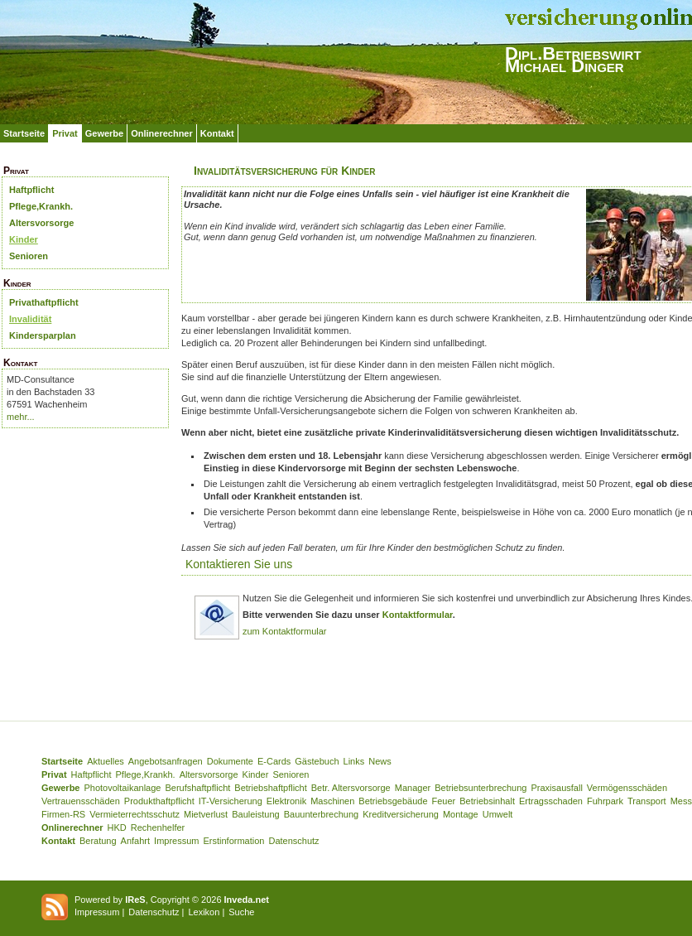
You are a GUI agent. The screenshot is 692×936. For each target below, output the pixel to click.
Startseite (24, 133)
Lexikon (203, 912)
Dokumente (230, 761)
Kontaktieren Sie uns (238, 564)
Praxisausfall (556, 788)
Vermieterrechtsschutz (134, 814)
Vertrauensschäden (80, 801)
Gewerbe (104, 133)
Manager (412, 788)
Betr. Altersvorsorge (351, 788)
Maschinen (332, 801)
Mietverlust (206, 814)
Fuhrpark (605, 801)
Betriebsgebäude (392, 801)
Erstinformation (233, 841)
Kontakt (217, 133)
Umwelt (498, 814)
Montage (460, 814)
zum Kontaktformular (284, 631)
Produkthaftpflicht (159, 801)
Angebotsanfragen (165, 761)
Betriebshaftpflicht (270, 788)
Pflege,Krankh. (41, 206)
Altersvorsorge (41, 223)
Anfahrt (135, 841)
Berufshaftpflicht (197, 788)
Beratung (98, 841)
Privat (65, 133)
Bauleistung (256, 814)
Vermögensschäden (627, 788)
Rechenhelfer (158, 827)
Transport (646, 801)
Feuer (444, 801)
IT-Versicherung (230, 801)
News (380, 761)
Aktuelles (105, 761)
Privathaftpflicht (44, 302)
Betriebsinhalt (487, 801)
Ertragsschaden (551, 801)
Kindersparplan (42, 335)
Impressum (176, 841)
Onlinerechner (162, 133)
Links (354, 761)
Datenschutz (293, 841)
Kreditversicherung (401, 814)
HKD (117, 827)
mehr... (21, 417)
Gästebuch (317, 761)
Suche (241, 912)
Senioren (28, 256)
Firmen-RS (63, 814)
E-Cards (274, 761)
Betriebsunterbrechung (480, 788)
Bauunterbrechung (321, 814)
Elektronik (286, 801)
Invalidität (30, 319)
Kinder (23, 239)
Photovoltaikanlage (122, 788)
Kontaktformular (417, 615)
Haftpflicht (31, 190)
